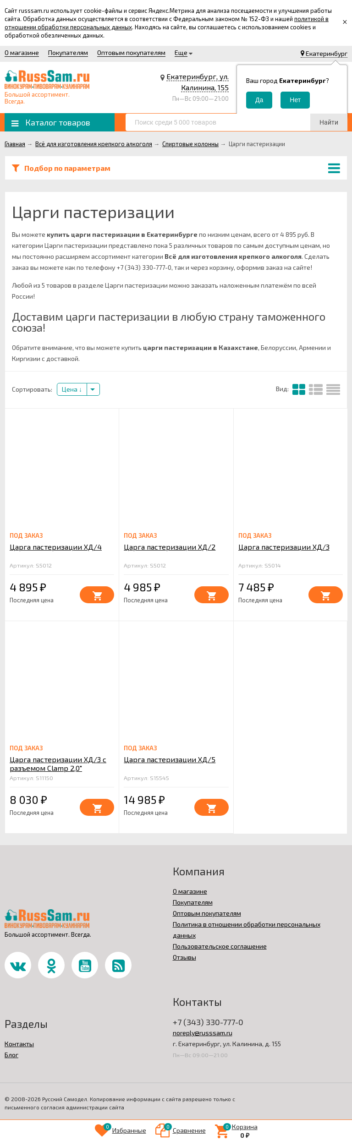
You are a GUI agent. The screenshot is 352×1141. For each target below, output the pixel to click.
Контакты (19, 1044)
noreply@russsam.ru (202, 1033)
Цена (72, 389)
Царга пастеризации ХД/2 (169, 546)
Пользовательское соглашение (220, 946)
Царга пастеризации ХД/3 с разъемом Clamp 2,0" (58, 763)
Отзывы (184, 957)
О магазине (22, 52)
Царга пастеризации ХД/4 (56, 546)
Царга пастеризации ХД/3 (284, 546)
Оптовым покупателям (131, 52)
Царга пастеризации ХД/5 (169, 759)
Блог (11, 1055)
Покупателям (68, 52)
